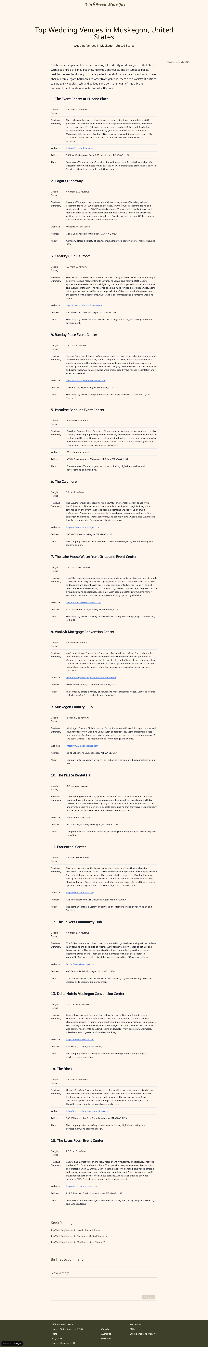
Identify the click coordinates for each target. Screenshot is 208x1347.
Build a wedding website (143, 1333)
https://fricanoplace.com (79, 148)
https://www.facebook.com (80, 964)
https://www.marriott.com (80, 1039)
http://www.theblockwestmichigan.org (87, 1111)
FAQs (132, 1329)
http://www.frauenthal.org (80, 892)
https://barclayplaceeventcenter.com (85, 380)
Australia (106, 1333)
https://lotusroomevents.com (81, 1186)
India (54, 1333)
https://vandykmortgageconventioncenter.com (91, 677)
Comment (148, 1300)
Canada (105, 1329)
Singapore (57, 1338)
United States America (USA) (67, 1329)
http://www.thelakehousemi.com (83, 602)
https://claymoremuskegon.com (83, 527)
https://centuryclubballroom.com (84, 305)
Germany (106, 1338)
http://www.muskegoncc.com (82, 745)
